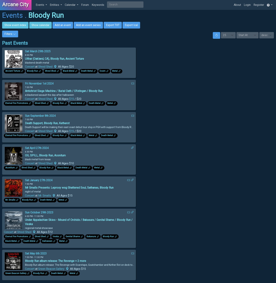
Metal (115, 71)
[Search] (125, 4)
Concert (29, 66)
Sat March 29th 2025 (38, 51)
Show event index (15, 25)
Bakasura (91, 236)
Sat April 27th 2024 (37, 148)
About (237, 5)
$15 (72, 99)
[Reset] (216, 35)
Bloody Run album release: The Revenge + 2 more (55, 261)
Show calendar (40, 25)
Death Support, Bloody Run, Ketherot (47, 123)
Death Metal (87, 71)
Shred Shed (45, 66)
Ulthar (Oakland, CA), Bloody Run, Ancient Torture (54, 58)
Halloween (47, 241)
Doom (102, 71)
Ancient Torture (12, 71)
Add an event (63, 25)
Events (40, 5)
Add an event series (88, 25)
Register (258, 5)
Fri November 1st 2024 (39, 83)
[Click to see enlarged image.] (13, 58)
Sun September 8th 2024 (40, 115)
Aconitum (10, 168)
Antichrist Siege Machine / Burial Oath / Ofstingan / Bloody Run (64, 91)
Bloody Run (46, 15)
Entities (55, 5)
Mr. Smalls (44, 195)
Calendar (70, 5)
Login (247, 5)
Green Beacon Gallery (51, 268)
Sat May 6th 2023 (36, 253)
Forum (85, 5)
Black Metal (68, 71)
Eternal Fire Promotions (16, 103)
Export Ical (131, 25)
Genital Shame (73, 236)
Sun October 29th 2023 (39, 212)
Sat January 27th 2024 (38, 180)
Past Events (15, 43)
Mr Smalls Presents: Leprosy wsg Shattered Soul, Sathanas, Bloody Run (69, 187)
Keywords (98, 5)
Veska (56, 236)
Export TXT (113, 25)
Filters (10, 34)
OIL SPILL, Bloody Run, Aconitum (45, 155)
